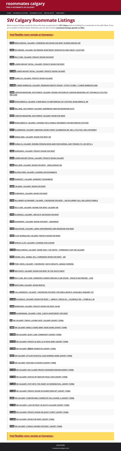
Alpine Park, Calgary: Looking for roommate (36, 172)
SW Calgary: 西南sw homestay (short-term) (36, 349)
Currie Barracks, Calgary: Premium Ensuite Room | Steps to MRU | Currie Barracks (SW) (57, 85)
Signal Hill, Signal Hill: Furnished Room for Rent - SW (40, 257)
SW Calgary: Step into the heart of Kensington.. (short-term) (45, 384)
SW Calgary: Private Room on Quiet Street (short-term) (42, 412)
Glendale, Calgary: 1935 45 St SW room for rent (37, 214)
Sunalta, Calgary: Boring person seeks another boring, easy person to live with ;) (54, 144)
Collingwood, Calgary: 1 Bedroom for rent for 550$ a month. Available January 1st (54, 292)
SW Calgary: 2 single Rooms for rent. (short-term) (38, 426)
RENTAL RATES (49, 13)
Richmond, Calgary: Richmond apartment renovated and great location (49, 50)
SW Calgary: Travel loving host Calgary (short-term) (38, 320)
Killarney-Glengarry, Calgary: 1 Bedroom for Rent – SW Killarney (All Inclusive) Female (56, 200)
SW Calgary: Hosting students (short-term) (35, 363)
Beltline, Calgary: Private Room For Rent (34, 57)
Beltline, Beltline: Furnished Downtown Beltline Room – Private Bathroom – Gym (54, 278)
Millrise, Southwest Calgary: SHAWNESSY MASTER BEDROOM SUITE (44, 109)
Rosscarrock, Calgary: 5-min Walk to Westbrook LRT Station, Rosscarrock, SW (51, 102)
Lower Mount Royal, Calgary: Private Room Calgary (40, 71)
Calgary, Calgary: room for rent (30, 186)
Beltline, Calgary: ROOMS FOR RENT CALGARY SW (36, 207)
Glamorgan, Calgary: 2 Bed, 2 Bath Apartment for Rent (42, 313)
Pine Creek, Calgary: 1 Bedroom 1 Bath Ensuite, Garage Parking (44, 264)
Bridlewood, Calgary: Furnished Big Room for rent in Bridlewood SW (47, 43)
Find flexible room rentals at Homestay (31, 34)
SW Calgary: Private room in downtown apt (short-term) (43, 391)
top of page (60, 445)
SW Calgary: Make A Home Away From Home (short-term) (41, 327)
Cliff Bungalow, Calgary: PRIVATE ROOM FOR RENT (37, 236)
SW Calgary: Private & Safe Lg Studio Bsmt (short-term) (42, 341)
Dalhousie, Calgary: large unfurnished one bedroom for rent (44, 229)
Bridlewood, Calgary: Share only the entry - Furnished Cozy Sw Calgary (50, 250)
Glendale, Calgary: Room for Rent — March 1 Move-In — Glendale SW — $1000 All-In (55, 299)
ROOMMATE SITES (36, 13)
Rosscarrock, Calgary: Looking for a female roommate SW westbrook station (51, 123)
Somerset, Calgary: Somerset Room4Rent (34, 179)
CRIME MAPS (60, 13)
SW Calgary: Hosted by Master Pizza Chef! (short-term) (41, 377)
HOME (9, 13)
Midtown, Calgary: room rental (30, 285)
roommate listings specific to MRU (70, 28)
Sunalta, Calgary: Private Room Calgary (34, 78)
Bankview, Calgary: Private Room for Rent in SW (37, 306)
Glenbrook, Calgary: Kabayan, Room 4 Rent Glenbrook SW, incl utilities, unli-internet (56, 130)
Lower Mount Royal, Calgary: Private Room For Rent (40, 64)
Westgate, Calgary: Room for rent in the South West (40, 271)
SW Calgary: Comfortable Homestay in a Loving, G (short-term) (44, 398)
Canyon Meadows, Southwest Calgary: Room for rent (40, 116)
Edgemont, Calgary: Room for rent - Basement (37, 222)
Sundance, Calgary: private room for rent (35, 151)
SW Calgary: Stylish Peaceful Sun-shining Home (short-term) (43, 356)
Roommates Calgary (25, 3)
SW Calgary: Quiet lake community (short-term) (38, 334)
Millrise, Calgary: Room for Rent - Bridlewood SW (38, 165)
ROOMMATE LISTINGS (20, 13)
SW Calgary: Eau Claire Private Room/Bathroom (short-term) (45, 370)
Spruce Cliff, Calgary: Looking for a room (34, 243)
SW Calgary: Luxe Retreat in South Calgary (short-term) (42, 405)
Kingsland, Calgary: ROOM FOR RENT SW (33, 137)
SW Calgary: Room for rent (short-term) (35, 419)
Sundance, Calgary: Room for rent (31, 193)
